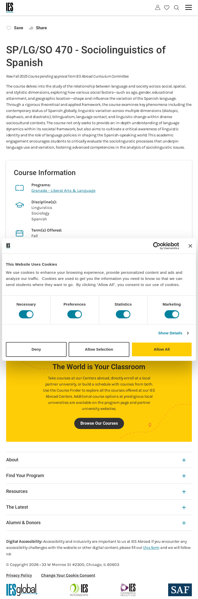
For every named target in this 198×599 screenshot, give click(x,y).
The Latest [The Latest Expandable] (96, 507)
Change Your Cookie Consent (68, 575)
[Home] (10, 8)
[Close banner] (190, 246)
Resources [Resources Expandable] (96, 491)
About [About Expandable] (96, 459)
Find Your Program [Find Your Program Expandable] (96, 475)
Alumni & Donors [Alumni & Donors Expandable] (96, 522)
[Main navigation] (188, 7)
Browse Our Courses (99, 423)
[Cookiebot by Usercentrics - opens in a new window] (156, 246)
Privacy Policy (19, 575)
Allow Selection (99, 349)
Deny (36, 349)
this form (151, 547)
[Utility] (157, 7)
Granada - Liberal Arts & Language (63, 190)
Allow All (162, 349)
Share (38, 27)
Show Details (170, 333)
